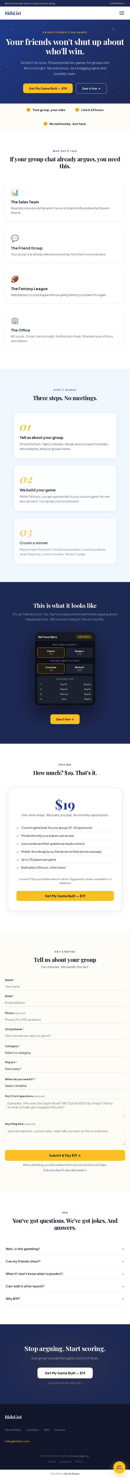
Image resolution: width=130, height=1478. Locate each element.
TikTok (79, 1461)
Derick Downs (71, 1473)
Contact (59, 1429)
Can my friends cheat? (65, 1262)
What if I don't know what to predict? (65, 1275)
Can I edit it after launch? (65, 1287)
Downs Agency (79, 1456)
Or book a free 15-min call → (65, 1384)
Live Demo (32, 1429)
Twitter (51, 1461)
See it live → (91, 88)
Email (9, 997)
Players (11, 1064)
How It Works (13, 1429)
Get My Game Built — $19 (48, 88)
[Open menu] (122, 13)
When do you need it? (20, 1081)
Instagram (65, 1461)
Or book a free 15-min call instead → (65, 1172)
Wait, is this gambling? (65, 1250)
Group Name (14, 1031)
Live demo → (117, 3)
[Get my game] (119, 1467)
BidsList (13, 13)
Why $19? (65, 1300)
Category (12, 1048)
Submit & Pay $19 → (65, 1157)
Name (10, 981)
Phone (15, 1014)
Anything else (20, 1125)
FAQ (46, 1429)
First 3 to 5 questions (25, 1098)
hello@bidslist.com (17, 1441)
